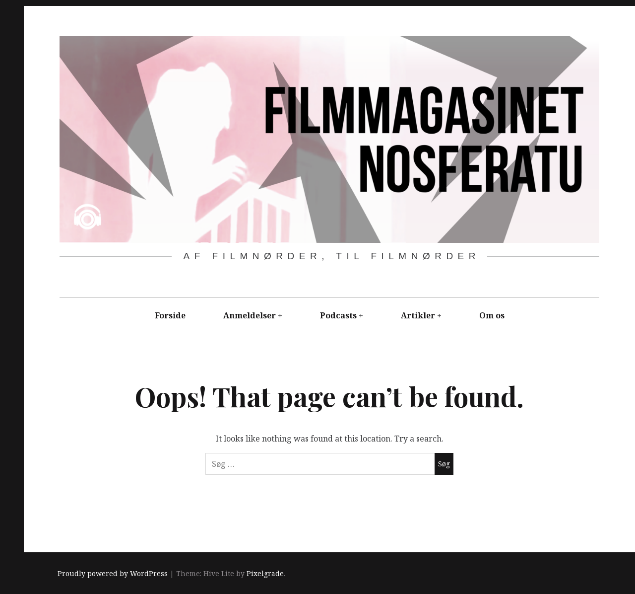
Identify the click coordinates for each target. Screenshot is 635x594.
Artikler (418, 315)
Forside (170, 315)
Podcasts (338, 315)
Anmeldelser (249, 315)
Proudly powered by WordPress (113, 574)
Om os (492, 315)
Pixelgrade (265, 574)
